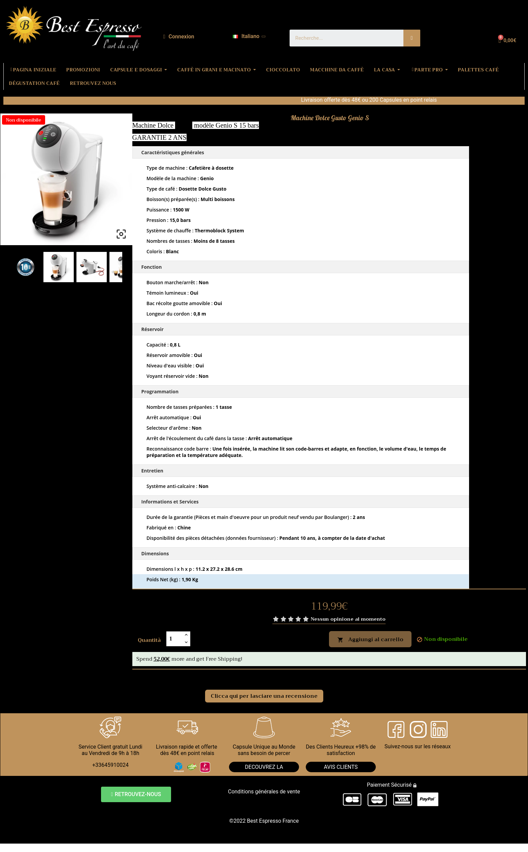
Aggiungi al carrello (370, 639)
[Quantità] (174, 638)
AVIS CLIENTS (341, 767)
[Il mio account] (179, 36)
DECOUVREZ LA (264, 767)
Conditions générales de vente (264, 791)
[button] (136, 794)
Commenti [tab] (154, 677)
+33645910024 (110, 765)
